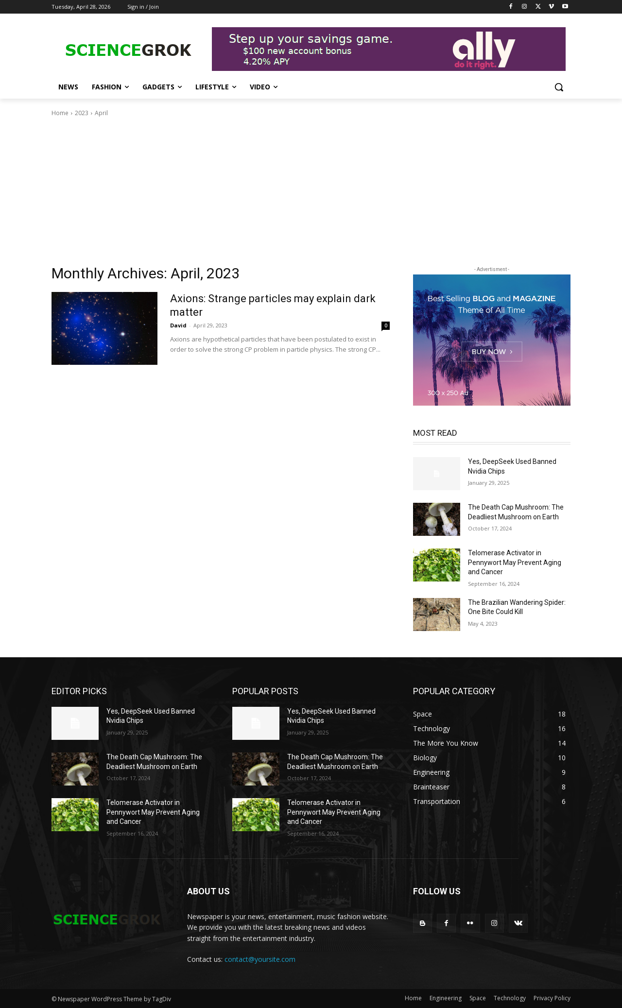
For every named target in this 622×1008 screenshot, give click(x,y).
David (178, 325)
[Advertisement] (311, 191)
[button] (558, 87)
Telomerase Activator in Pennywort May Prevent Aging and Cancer (514, 562)
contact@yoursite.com (260, 959)
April (101, 113)
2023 (81, 113)
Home (60, 113)
